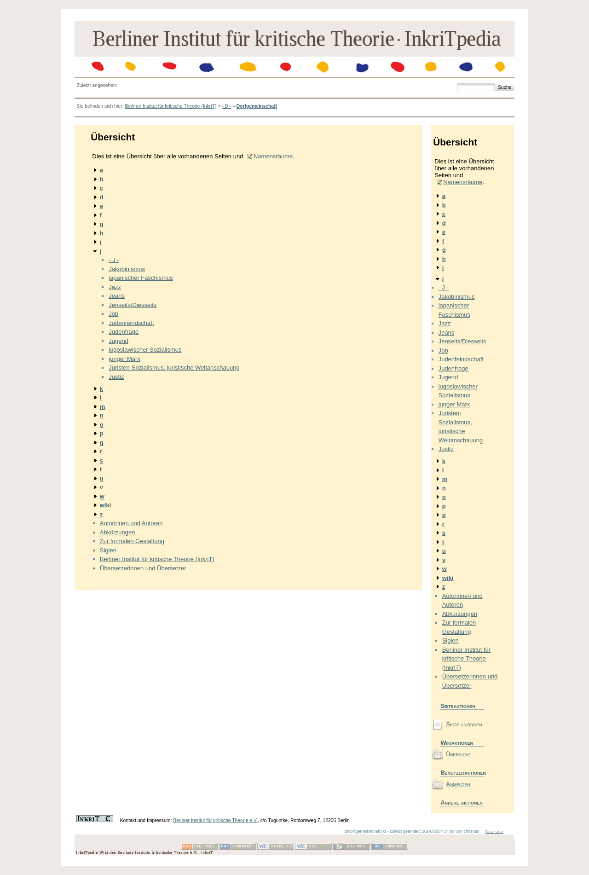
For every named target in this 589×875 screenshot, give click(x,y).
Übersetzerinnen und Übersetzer (143, 568)
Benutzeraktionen (462, 772)
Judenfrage (124, 331)
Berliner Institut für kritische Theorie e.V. (215, 820)
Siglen (108, 550)
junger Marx (124, 358)
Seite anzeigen (464, 724)
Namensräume (273, 156)
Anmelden (458, 784)
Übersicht (458, 754)
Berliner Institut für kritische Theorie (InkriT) (170, 106)
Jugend (118, 340)
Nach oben (494, 831)
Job (113, 313)
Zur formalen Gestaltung (132, 541)
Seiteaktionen (457, 705)
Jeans (117, 295)
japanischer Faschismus (141, 277)
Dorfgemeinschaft (257, 106)
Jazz (115, 287)
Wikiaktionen (456, 742)
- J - (114, 259)
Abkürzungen (117, 532)
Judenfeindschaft (131, 322)
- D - (226, 106)
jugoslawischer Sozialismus (145, 349)
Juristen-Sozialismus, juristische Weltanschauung (174, 367)
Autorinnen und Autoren (131, 523)
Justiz (116, 376)
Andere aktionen (461, 802)
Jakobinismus (127, 269)
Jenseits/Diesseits (132, 304)
